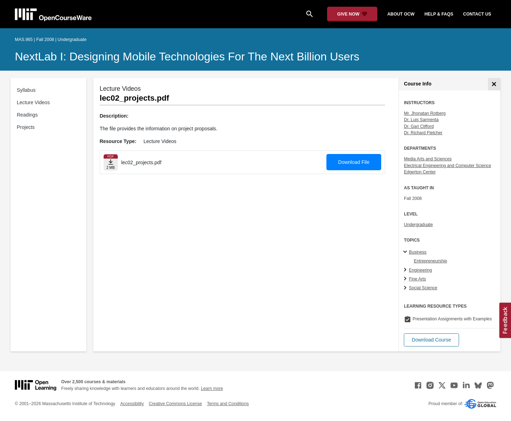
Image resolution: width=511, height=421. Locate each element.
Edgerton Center (420, 172)
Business (417, 252)
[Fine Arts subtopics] (406, 279)
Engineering (420, 270)
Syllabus (26, 90)
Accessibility (132, 403)
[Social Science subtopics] (406, 288)
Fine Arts (417, 279)
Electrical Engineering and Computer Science (447, 165)
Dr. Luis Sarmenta (421, 119)
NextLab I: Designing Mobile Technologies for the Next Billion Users (187, 56)
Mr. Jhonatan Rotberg (425, 113)
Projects (26, 127)
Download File (354, 162)
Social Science (423, 287)
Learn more (212, 388)
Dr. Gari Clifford (419, 126)
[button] (431, 339)
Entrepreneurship (430, 261)
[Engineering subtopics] (406, 270)
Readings (27, 115)
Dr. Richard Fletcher (423, 132)
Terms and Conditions (228, 403)
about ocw (400, 14)
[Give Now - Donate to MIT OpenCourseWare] (352, 14)
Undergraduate (418, 224)
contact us (477, 14)
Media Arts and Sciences (428, 158)
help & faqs (438, 14)
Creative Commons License (175, 403)
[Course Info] (494, 84)
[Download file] (111, 162)
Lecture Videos (33, 102)
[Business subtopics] (406, 252)
